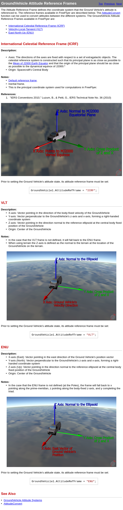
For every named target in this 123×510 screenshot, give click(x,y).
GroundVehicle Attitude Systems (23, 500)
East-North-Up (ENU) (21, 32)
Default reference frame (22, 80)
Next (119, 3)
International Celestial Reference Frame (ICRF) (36, 25)
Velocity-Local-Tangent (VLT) (25, 29)
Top (100, 3)
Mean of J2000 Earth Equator (30, 63)
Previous (109, 3)
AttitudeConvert (111, 12)
